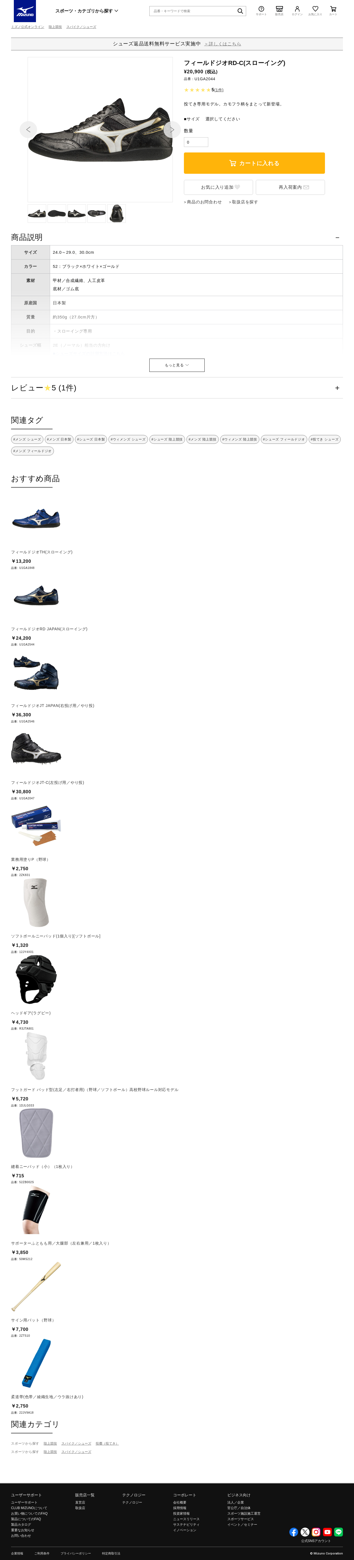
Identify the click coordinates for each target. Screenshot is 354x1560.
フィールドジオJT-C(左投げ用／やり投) (47, 812)
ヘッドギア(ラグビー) (31, 1043)
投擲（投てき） (107, 1473)
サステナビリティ (186, 1554)
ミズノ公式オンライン (27, 27)
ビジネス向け (239, 1525)
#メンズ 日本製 (59, 469)
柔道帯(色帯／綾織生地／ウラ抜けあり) (47, 1426)
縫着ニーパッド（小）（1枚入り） (43, 1196)
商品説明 (27, 267)
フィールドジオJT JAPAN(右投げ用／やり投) (52, 735)
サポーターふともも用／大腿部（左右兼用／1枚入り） (61, 1273)
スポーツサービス (240, 1549)
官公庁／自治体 (239, 1538)
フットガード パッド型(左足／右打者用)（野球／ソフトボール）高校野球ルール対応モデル (94, 1119)
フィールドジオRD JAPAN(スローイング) (49, 659)
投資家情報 (181, 1543)
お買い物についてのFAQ (29, 1543)
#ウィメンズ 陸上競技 (239, 469)
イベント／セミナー (242, 1554)
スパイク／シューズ (81, 27)
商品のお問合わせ (204, 231)
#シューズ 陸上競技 (167, 469)
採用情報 (179, 1538)
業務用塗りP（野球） (31, 889)
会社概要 (179, 1532)
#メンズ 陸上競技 (203, 469)
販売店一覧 (85, 1525)
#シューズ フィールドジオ (284, 469)
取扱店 (80, 1538)
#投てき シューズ (325, 469)
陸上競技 (55, 27)
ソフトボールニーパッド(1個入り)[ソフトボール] (56, 966)
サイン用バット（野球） (33, 1350)
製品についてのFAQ (26, 1549)
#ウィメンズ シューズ (128, 469)
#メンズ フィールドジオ (32, 481)
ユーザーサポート (26, 1525)
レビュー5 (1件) (44, 418)
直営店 (80, 1532)
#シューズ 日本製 (91, 469)
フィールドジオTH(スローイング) (42, 582)
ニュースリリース (186, 1549)
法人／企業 (235, 1532)
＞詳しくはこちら (222, 43)
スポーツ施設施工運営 (244, 1543)
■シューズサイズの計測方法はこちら (89, 383)
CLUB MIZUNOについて (29, 1538)
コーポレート (184, 1525)
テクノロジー (133, 1525)
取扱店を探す (245, 231)
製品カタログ (21, 1554)
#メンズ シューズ (27, 469)
